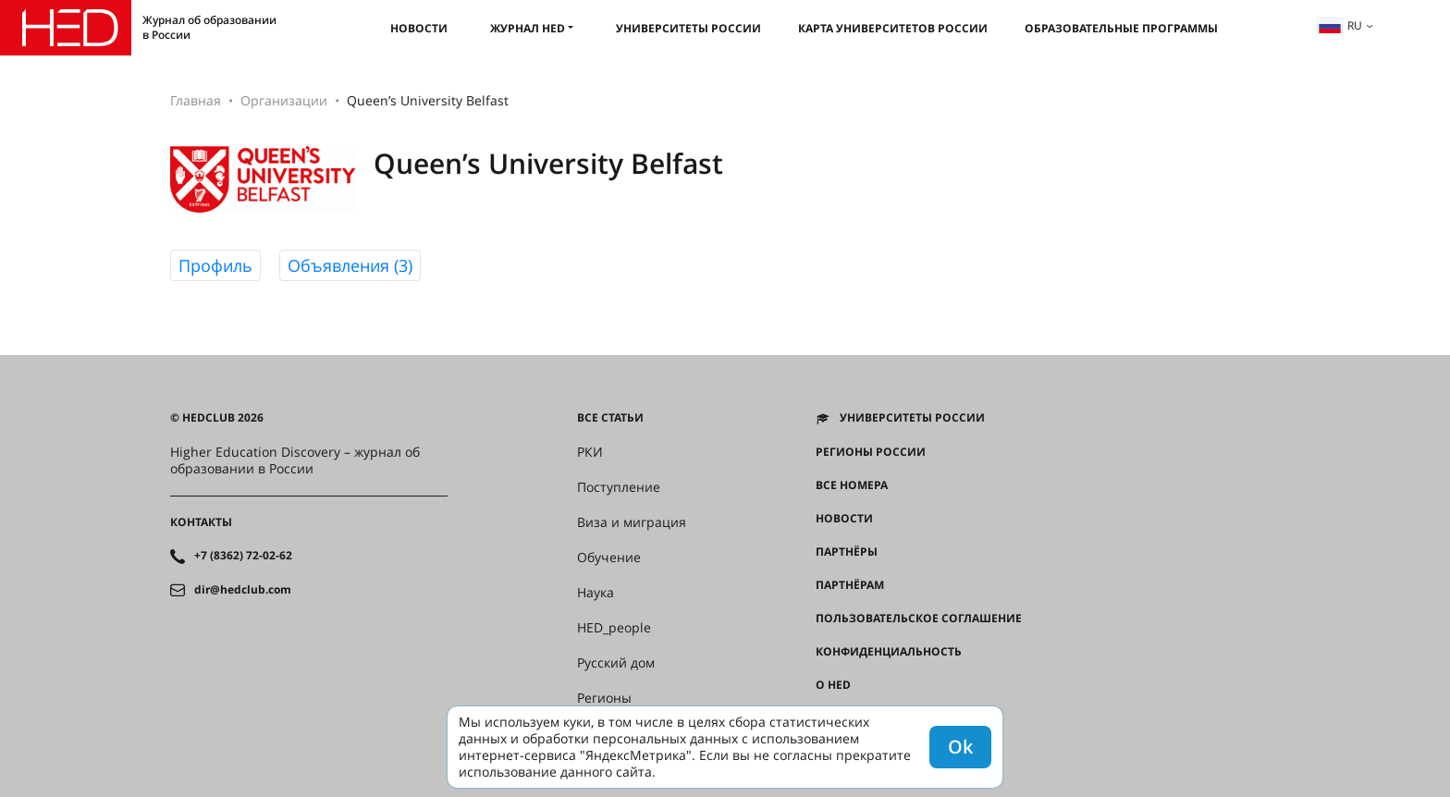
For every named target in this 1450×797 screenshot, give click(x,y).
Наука (595, 592)
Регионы (604, 698)
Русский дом (616, 663)
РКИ (590, 452)
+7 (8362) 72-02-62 (243, 555)
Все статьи (610, 418)
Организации (283, 100)
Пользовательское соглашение (919, 618)
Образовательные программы (1121, 28)
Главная (195, 100)
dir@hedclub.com (242, 589)
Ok (960, 746)
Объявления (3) (350, 265)
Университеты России (688, 28)
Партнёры (847, 552)
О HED (833, 685)
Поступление (618, 487)
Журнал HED (527, 28)
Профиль (215, 265)
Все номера (852, 485)
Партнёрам (850, 585)
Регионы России (871, 452)
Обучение (609, 557)
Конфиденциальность (889, 651)
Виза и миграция (631, 522)
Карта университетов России (893, 28)
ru (1340, 25)
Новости (419, 28)
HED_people (614, 627)
